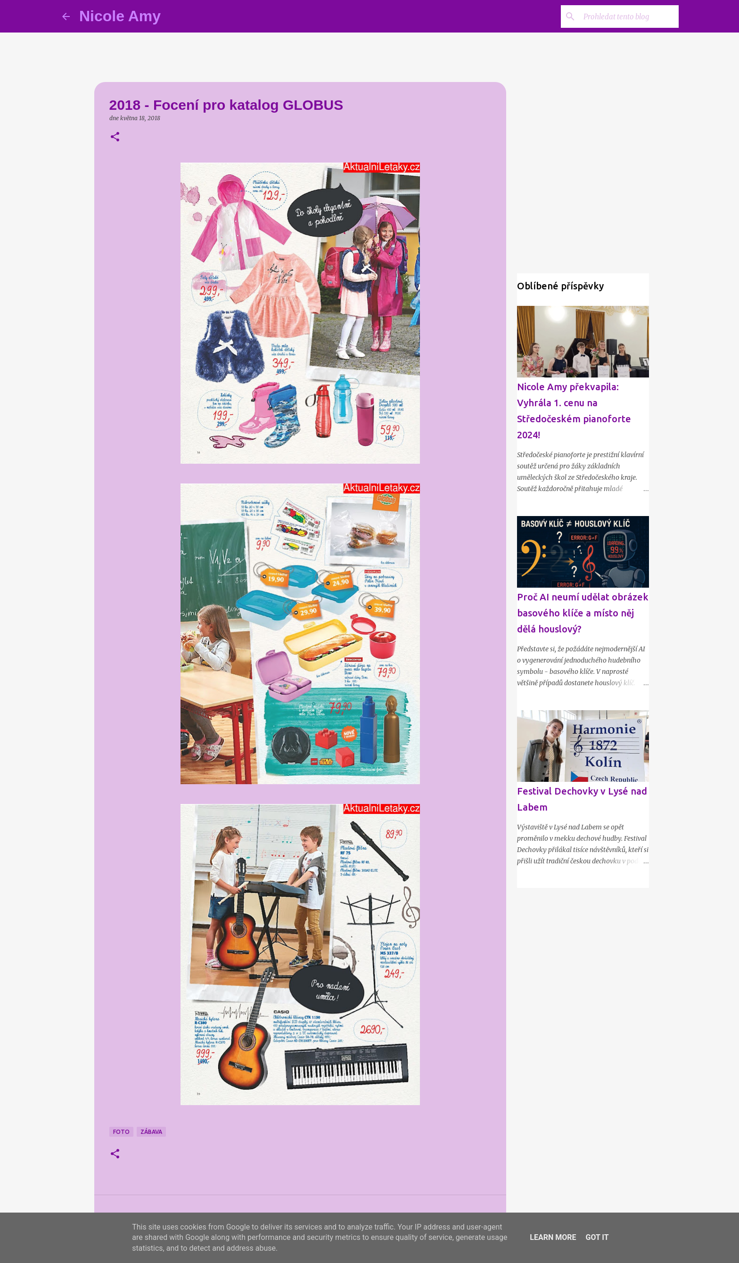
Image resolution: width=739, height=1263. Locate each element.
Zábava (151, 1132)
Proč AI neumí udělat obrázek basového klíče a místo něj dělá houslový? (583, 612)
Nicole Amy (120, 16)
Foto (121, 1132)
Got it (596, 1237)
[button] (115, 137)
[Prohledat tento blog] (629, 16)
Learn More (553, 1237)
